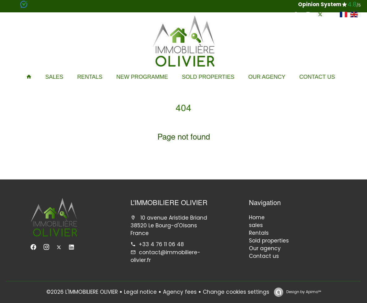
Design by (303, 291)
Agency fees (180, 292)
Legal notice (140, 292)
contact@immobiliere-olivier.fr (165, 256)
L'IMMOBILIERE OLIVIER (168, 203)
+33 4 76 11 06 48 (161, 244)
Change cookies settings (236, 292)
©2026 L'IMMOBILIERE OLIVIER (82, 292)
